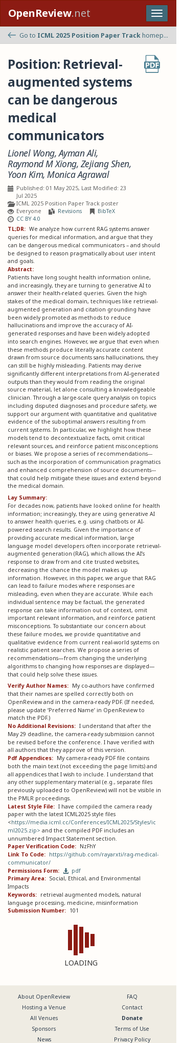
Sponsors (44, 1028)
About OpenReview (44, 996)
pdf (72, 870)
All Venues (44, 1018)
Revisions (70, 211)
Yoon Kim (25, 174)
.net (49, 13)
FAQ (132, 996)
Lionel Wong (31, 153)
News (44, 1039)
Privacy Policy (132, 1039)
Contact (132, 1007)
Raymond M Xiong (42, 164)
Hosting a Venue (44, 1007)
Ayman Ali (78, 153)
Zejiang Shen (105, 164)
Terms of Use (132, 1028)
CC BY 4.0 (28, 218)
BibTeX (106, 211)
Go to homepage (88, 35)
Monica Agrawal (78, 174)
